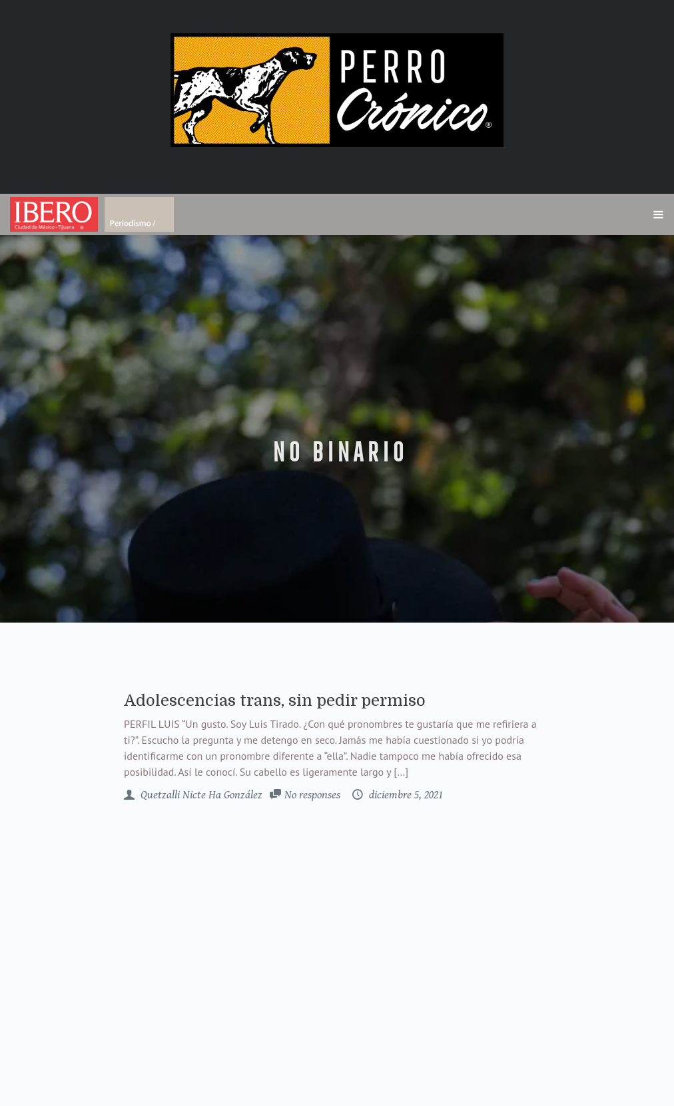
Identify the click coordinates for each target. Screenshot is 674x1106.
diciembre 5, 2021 (404, 795)
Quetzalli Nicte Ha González (200, 795)
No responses (312, 795)
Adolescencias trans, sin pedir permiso (275, 700)
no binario (337, 453)
